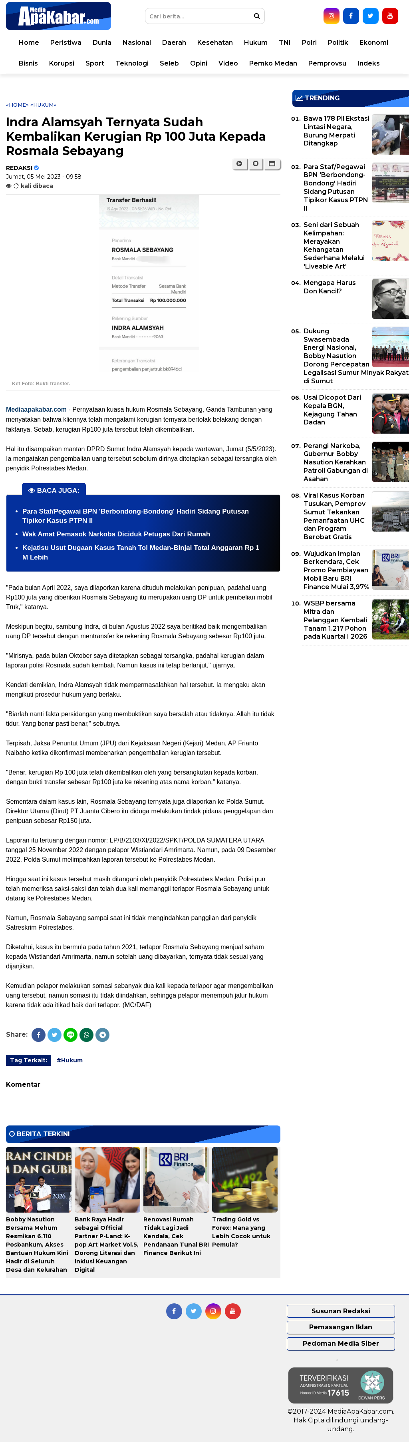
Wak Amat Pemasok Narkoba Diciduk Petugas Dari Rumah (116, 534)
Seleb (169, 63)
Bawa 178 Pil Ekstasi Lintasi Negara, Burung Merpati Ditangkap (336, 131)
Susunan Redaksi (341, 1311)
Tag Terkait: (28, 1060)
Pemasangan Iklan (340, 1327)
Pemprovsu (327, 63)
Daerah (174, 42)
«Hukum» (43, 105)
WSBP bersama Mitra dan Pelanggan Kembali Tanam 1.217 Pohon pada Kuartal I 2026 (335, 620)
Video (228, 63)
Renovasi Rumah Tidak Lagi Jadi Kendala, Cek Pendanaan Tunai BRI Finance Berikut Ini (176, 1236)
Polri (309, 42)
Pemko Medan (273, 63)
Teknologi (132, 63)
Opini (198, 63)
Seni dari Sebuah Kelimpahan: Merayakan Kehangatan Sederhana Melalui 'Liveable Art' (334, 245)
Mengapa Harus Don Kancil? (330, 287)
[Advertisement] (350, 707)
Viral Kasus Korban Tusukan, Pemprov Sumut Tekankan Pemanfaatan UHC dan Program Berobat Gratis (334, 516)
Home (29, 42)
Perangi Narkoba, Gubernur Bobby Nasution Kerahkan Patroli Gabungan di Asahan (336, 462)
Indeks (368, 63)
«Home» (17, 105)
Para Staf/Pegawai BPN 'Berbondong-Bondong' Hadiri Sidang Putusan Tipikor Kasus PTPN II (336, 187)
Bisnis (28, 63)
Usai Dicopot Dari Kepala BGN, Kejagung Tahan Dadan (332, 410)
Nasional (137, 42)
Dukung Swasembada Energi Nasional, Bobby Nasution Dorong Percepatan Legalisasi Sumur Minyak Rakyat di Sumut (356, 356)
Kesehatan (215, 42)
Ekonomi (373, 42)
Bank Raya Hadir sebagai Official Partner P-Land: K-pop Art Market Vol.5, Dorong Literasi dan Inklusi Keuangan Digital (107, 1244)
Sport (94, 63)
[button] (272, 163)
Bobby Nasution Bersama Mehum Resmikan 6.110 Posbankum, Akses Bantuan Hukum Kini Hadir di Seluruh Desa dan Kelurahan (37, 1244)
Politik (338, 42)
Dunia (102, 42)
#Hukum (70, 1060)
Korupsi (61, 63)
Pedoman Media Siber (341, 1343)
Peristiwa (65, 42)
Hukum (256, 42)
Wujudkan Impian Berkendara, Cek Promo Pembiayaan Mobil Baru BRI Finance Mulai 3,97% (336, 570)
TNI (285, 42)
